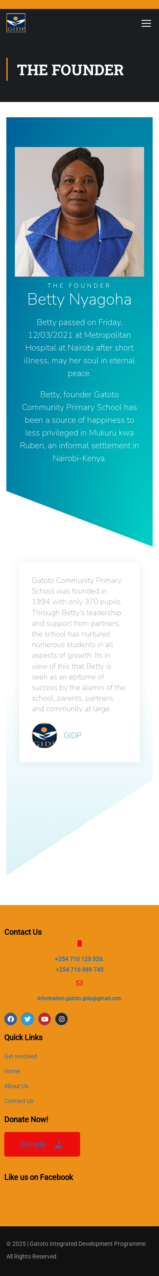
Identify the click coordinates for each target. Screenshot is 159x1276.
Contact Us (18, 1101)
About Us (16, 1086)
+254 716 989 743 (79, 969)
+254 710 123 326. (79, 959)
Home (12, 1071)
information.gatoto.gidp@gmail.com (79, 999)
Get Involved (20, 1056)
